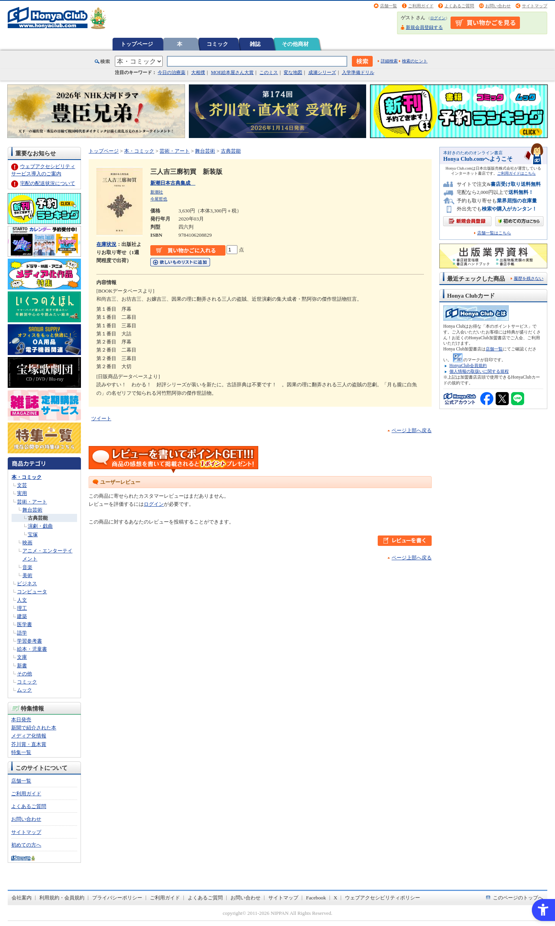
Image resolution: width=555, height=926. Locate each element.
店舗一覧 (388, 5)
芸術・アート (32, 502)
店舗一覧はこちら (494, 233)
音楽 (27, 567)
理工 (22, 608)
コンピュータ (32, 591)
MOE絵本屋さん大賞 (232, 72)
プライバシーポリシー (117, 898)
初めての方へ (26, 845)
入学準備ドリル (358, 72)
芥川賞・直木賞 (28, 744)
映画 (27, 542)
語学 (22, 633)
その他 (24, 674)
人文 (22, 600)
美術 (27, 575)
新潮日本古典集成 (172, 183)
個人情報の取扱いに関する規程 (479, 371)
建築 (22, 616)
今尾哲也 (158, 199)
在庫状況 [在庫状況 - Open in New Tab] (106, 244)
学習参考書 (29, 641)
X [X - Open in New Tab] (336, 898)
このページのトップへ (518, 898)
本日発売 (21, 719)
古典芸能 (38, 518)
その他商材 (295, 44)
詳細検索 (389, 61)
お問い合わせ (498, 5)
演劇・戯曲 (40, 526)
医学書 (24, 624)
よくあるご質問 (459, 5)
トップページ (137, 44)
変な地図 (293, 72)
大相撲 (198, 72)
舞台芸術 (32, 510)
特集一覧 (21, 752)
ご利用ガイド (421, 5)
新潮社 (156, 192)
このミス (268, 72)
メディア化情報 (28, 736)
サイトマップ (534, 5)
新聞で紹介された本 (33, 728)
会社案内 (22, 898)
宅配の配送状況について (47, 183)
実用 (22, 493)
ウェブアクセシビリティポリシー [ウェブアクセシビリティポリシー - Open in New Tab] (382, 898)
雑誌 (255, 44)
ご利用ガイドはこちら (516, 173)
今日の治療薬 (171, 72)
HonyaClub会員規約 (468, 365)
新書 (22, 665)
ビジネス (27, 583)
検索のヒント (414, 61)
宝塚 (33, 534)
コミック (217, 44)
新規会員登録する (424, 27)
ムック (24, 690)
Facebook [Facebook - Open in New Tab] (316, 898)
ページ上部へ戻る (412, 430)
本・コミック (27, 477)
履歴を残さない (528, 278)
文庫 (22, 657)
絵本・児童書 (32, 649)
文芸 (22, 485)
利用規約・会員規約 (61, 898)
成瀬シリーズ (322, 72)
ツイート (101, 418)
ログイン (438, 18)
